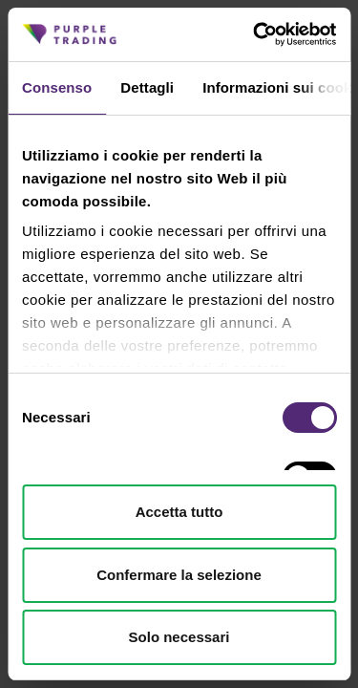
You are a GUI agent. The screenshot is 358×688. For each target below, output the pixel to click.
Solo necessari (179, 637)
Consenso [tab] (57, 87)
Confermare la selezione (179, 575)
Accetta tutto (179, 512)
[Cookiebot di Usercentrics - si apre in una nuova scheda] (255, 34)
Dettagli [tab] (147, 87)
